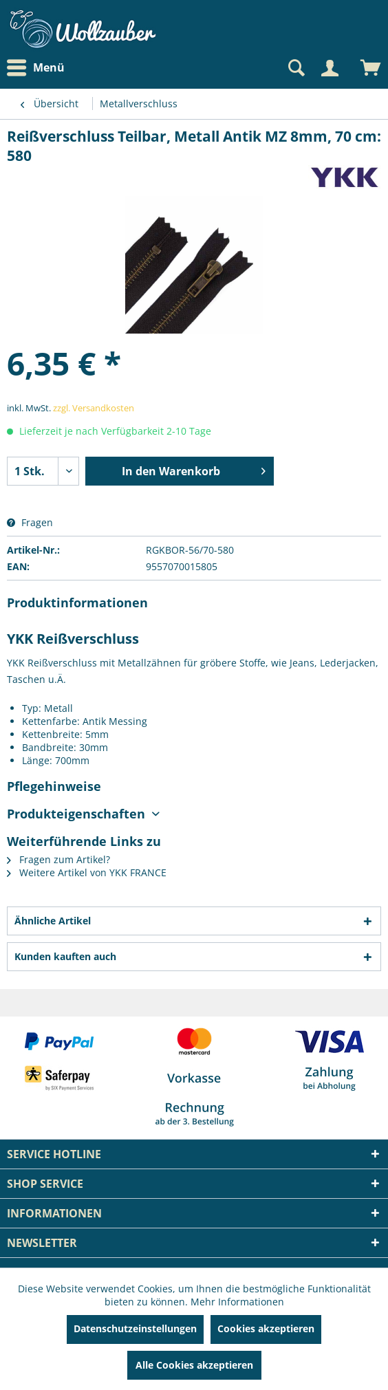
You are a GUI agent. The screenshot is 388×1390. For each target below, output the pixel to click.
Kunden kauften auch (65, 956)
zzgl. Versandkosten (93, 408)
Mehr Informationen (237, 1301)
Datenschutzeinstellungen (135, 1328)
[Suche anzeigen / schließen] (295, 68)
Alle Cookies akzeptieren (194, 1364)
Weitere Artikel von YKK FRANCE (86, 872)
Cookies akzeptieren (265, 1328)
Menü (36, 68)
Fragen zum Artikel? (58, 859)
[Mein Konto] (329, 68)
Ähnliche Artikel (52, 920)
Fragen (30, 522)
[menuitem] (39, 67)
